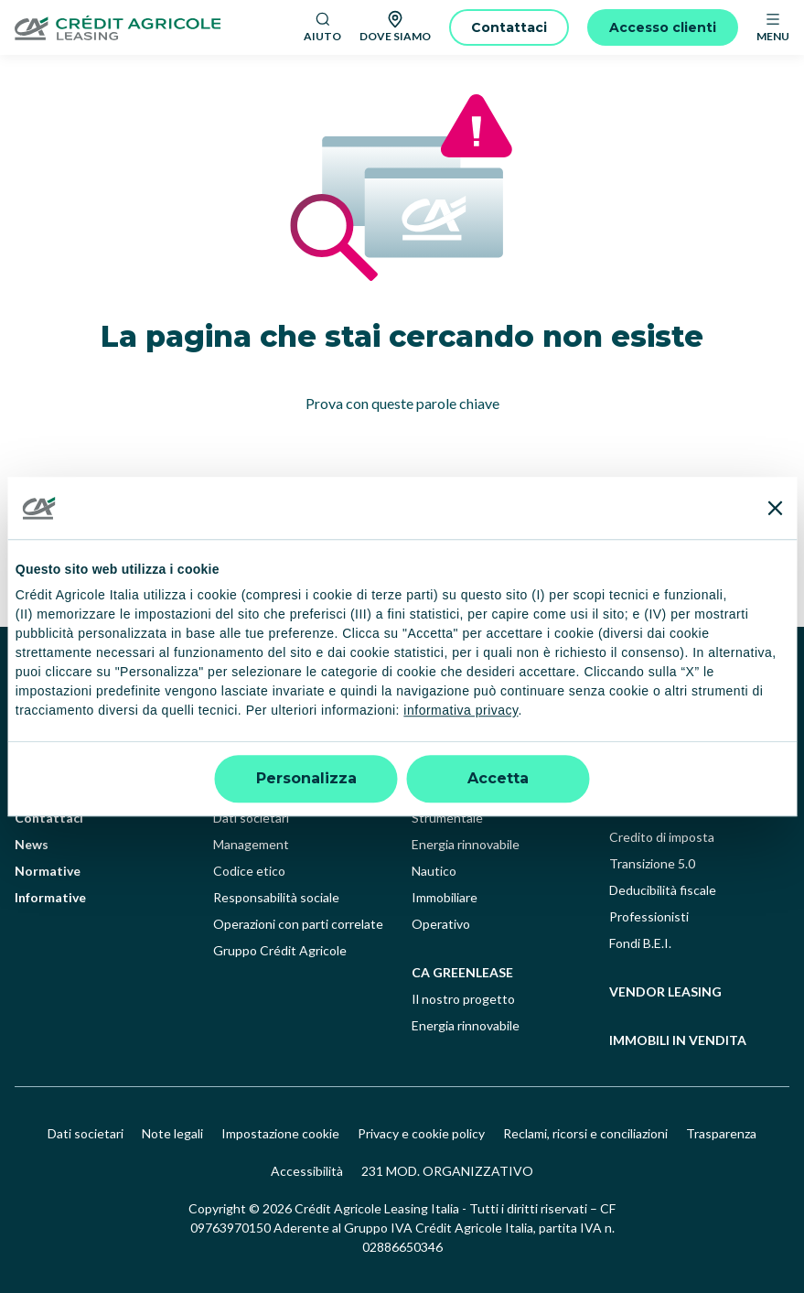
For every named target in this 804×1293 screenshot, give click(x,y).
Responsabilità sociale (276, 897)
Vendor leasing (665, 991)
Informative (50, 897)
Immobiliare (444, 897)
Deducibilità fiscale (662, 890)
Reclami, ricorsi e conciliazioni (585, 1133)
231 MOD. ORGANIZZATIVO (447, 1171)
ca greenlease (462, 972)
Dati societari (251, 817)
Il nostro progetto (463, 999)
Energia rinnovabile (466, 844)
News (31, 844)
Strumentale (447, 817)
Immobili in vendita (677, 1040)
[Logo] (152, 28)
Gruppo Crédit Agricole (280, 950)
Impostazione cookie (280, 1133)
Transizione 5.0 (652, 863)
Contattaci (49, 817)
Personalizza (306, 778)
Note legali (172, 1133)
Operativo (441, 924)
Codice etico (249, 870)
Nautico (434, 870)
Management (251, 844)
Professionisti (649, 916)
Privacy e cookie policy (421, 1133)
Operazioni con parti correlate (298, 924)
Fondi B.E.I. (640, 943)
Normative (47, 870)
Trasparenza (721, 1133)
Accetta (498, 778)
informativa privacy (460, 711)
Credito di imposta (661, 837)
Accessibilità (307, 1171)
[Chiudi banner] (775, 508)
